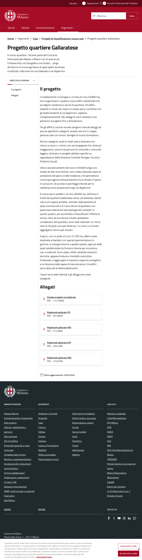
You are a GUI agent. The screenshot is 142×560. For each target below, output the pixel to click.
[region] (71, 549)
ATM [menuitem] (109, 427)
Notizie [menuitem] (25, 28)
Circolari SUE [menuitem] (10, 482)
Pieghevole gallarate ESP (59, 342)
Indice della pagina (19, 80)
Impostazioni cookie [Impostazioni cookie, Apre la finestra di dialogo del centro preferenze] (128, 546)
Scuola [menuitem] (75, 427)
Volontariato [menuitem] (78, 450)
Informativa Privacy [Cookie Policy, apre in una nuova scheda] (44, 557)
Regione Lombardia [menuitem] (116, 413)
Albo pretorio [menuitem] (10, 422)
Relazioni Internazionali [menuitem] (15, 486)
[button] (74, 3)
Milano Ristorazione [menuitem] (116, 473)
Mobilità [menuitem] (42, 450)
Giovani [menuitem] (42, 436)
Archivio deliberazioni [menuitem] (14, 473)
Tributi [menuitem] (75, 445)
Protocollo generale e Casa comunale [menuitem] (16, 448)
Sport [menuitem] (74, 436)
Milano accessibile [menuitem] (47, 454)
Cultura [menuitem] (42, 427)
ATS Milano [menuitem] (112, 422)
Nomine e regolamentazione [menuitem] (17, 459)
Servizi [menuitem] (11, 28)
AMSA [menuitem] (110, 432)
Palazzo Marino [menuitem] (11, 413)
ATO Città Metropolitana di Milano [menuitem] (120, 452)
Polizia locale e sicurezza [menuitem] (84, 418)
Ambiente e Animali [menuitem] (47, 413)
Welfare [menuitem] (76, 454)
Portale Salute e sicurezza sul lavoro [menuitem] (121, 466)
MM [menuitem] (109, 445)
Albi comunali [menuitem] (10, 436)
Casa (35, 39)
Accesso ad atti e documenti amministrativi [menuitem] (17, 466)
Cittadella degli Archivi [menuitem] (15, 454)
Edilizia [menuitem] (41, 432)
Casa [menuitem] (40, 422)
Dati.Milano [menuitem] (9, 500)
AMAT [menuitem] (110, 436)
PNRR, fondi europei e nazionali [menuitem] (19, 491)
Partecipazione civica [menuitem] (48, 459)
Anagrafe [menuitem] (42, 418)
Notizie (41, 509)
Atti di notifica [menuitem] (11, 441)
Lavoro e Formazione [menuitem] (48, 445)
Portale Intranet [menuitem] (115, 496)
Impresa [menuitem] (42, 441)
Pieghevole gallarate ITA (58, 312)
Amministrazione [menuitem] (45, 28)
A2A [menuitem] (109, 441)
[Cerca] (132, 15)
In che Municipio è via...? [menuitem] (118, 491)
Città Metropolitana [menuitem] (116, 418)
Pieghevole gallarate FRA (59, 327)
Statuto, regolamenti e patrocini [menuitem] (15, 430)
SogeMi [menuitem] (110, 482)
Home (10, 39)
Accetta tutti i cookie (128, 553)
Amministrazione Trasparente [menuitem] (18, 418)
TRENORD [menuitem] (112, 459)
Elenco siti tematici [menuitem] (116, 486)
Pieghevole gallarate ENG (59, 357)
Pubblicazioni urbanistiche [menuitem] (16, 477)
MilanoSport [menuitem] (113, 477)
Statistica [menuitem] (76, 441)
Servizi (7, 509)
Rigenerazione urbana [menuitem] (82, 422)
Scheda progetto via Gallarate (61, 297)
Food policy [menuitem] (9, 496)
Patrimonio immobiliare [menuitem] (83, 413)
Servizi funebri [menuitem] (79, 432)
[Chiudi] (139, 549)
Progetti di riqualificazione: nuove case (63, 39)
